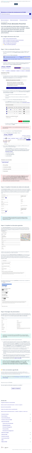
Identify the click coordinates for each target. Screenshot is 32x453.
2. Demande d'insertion (23, 20)
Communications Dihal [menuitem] (5, 438)
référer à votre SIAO (17, 358)
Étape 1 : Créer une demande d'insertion (10, 38)
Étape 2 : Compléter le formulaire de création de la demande (13, 40)
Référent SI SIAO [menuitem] (4, 441)
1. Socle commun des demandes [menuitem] (7, 423)
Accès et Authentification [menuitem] (5, 417)
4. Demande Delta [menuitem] (5, 428)
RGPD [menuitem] (2, 439)
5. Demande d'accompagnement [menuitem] (8, 430)
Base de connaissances (5, 20)
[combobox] (15, 14)
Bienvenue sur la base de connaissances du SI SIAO (13, 12)
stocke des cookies (6, 1)
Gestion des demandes (14, 20)
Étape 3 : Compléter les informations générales (11, 41)
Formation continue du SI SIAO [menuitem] (6, 419)
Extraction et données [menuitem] (5, 436)
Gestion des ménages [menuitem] (5, 432)
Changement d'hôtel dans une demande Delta (8, 402)
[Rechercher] (30, 14)
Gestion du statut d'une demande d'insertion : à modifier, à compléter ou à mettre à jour (14, 411)
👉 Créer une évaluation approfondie (9, 44)
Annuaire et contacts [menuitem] (5, 414)
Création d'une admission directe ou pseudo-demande (9, 409)
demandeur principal (26, 102)
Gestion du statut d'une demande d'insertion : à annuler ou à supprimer (11, 404)
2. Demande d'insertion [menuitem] (6, 425)
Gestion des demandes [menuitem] (5, 421)
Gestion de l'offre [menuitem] (4, 434)
